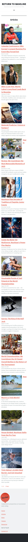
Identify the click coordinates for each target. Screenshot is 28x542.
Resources (4, 524)
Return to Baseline (14, 4)
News (2, 517)
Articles (3, 514)
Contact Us (4, 531)
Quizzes (3, 521)
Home (3, 511)
